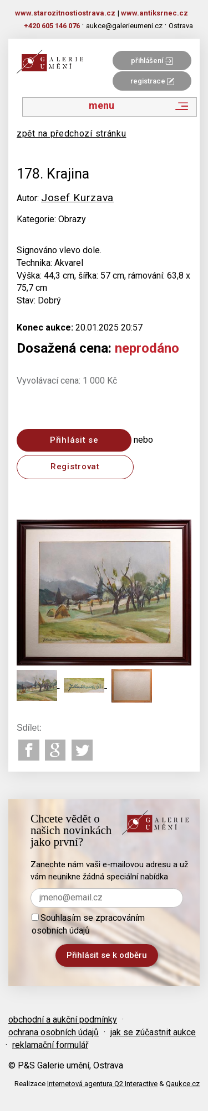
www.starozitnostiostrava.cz (65, 13)
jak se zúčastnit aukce (153, 1032)
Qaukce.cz (183, 1083)
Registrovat (75, 466)
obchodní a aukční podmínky (62, 1019)
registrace (152, 81)
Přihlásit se (74, 440)
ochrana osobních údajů (53, 1032)
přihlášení (152, 60)
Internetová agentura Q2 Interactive (102, 1083)
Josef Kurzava (77, 197)
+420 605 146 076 (52, 26)
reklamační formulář (50, 1045)
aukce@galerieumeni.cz (124, 26)
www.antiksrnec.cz (154, 13)
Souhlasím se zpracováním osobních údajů (88, 924)
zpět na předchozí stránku (71, 133)
